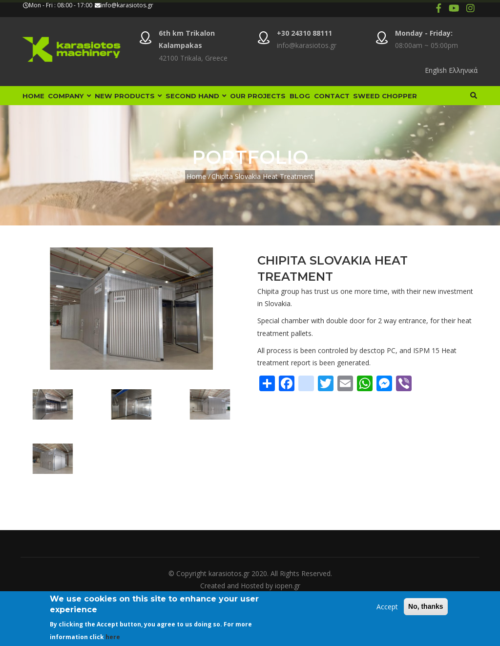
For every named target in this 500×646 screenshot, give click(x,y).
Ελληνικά (463, 70)
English (436, 70)
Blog (343, 101)
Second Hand (224, 101)
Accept (387, 606)
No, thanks (425, 606)
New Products (148, 101)
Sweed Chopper (58, 133)
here (112, 637)
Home (36, 101)
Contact (383, 101)
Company (80, 101)
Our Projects (294, 101)
